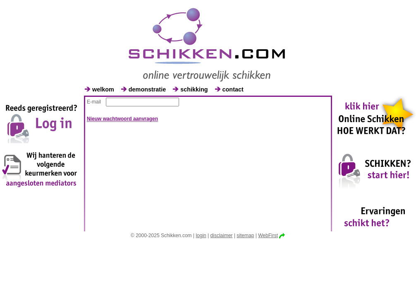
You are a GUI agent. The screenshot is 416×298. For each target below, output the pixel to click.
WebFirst (268, 235)
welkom (103, 89)
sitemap (245, 235)
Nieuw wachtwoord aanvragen (122, 119)
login (201, 235)
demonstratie (147, 89)
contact (233, 89)
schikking (194, 89)
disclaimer (221, 235)
